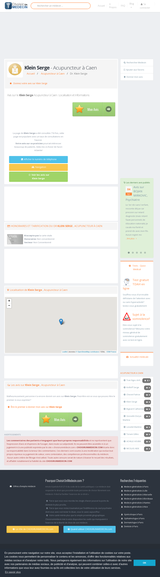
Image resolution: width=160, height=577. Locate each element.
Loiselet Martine (133, 427)
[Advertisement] (82, 36)
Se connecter (145, 6)
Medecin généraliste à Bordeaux (137, 498)
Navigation (39, 167)
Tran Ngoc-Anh (132, 380)
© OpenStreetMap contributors (87, 352)
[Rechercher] (61, 5)
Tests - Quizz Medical (137, 267)
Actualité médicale (137, 356)
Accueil (101, 5)
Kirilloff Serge (131, 387)
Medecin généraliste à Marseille (136, 494)
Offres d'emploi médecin (22, 486)
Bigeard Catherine (134, 408)
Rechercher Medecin (135, 62)
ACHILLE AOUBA (132, 441)
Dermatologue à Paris (132, 522)
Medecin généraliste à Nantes (135, 502)
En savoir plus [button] (13, 572)
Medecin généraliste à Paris (134, 486)
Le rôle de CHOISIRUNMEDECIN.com (33, 529)
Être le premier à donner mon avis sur (35, 406)
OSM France (111, 352)
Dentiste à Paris (129, 526)
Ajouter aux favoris (134, 69)
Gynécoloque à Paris (131, 514)
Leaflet (64, 352)
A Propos (113, 6)
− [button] (9, 305)
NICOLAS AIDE (131, 448)
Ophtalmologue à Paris (133, 518)
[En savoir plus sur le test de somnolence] (127, 316)
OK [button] (144, 563)
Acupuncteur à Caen (53, 73)
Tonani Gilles (131, 434)
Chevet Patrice (132, 394)
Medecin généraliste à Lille (134, 490)
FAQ (123, 5)
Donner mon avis (133, 76)
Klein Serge (130, 401)
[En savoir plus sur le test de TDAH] (127, 281)
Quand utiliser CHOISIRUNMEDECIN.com (90, 529)
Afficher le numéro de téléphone (39, 159)
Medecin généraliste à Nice (134, 506)
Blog (132, 5)
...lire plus (131, 238)
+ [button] (9, 301)
